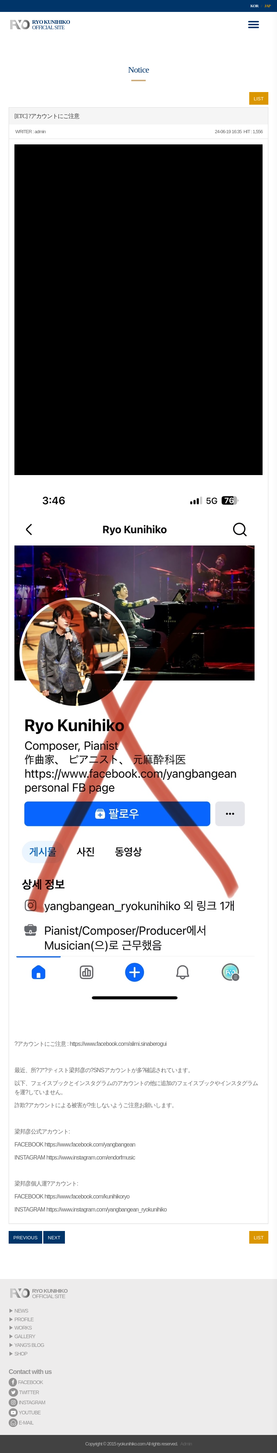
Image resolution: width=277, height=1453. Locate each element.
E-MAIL (21, 1423)
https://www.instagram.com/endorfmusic (90, 1157)
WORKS (23, 1328)
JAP (267, 6)
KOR (254, 6)
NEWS (21, 1311)
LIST (259, 98)
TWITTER (24, 1392)
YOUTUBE (24, 1412)
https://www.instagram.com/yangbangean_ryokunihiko (106, 1209)
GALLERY (24, 1336)
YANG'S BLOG (29, 1345)
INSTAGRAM (27, 1402)
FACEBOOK (26, 1382)
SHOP (20, 1354)
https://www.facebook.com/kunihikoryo (86, 1196)
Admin (186, 1444)
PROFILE (24, 1319)
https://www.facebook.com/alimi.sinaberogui (118, 1044)
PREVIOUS (25, 1237)
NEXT (54, 1237)
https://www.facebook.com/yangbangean (89, 1144)
